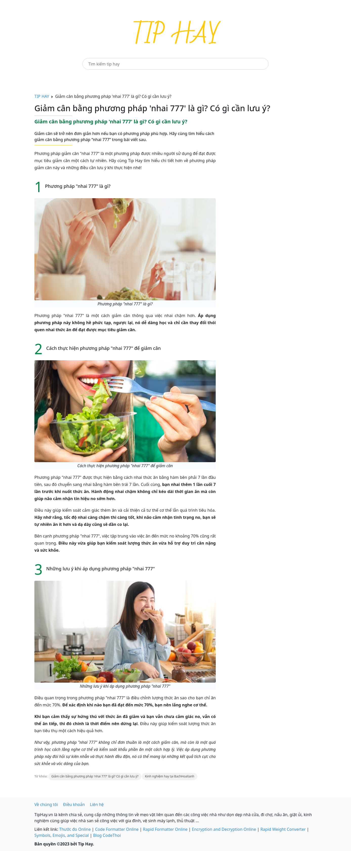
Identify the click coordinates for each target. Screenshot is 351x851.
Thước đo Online (75, 829)
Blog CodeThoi (107, 835)
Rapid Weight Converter (283, 829)
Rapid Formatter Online (165, 829)
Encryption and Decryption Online (224, 829)
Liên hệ (97, 804)
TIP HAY (41, 96)
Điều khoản (74, 804)
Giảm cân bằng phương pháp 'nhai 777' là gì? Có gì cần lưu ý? (94, 776)
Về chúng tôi (46, 804)
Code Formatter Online (117, 829)
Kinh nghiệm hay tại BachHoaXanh (169, 776)
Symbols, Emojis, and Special (61, 835)
